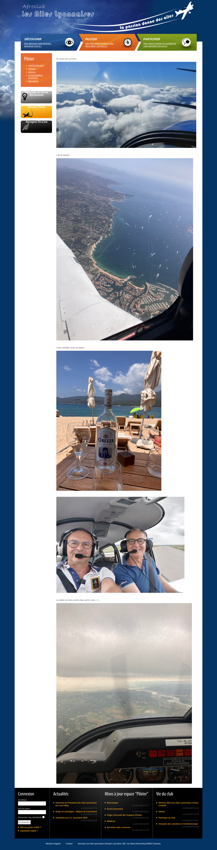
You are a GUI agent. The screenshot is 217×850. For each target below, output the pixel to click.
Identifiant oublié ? (29, 831)
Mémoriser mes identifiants (30, 817)
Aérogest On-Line (37, 122)
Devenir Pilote (36, 107)
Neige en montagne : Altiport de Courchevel (76, 811)
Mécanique (33, 81)
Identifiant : (23, 800)
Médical (32, 72)
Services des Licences (118, 827)
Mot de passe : (24, 808)
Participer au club (167, 818)
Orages (31, 69)
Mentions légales (53, 844)
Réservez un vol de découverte (36, 93)
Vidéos (162, 811)
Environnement (115, 809)
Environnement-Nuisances (35, 77)
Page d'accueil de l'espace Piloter (124, 815)
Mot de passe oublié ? (30, 827)
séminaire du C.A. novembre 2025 (71, 818)
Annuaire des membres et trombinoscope (178, 824)
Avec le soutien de (36, 136)
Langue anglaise (36, 65)
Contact (69, 844)
